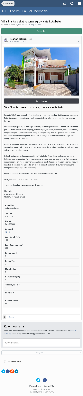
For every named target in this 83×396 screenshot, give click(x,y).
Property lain (36, 25)
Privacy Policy (35, 386)
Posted (18, 41)
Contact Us (49, 386)
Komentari (41, 31)
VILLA (7, 232)
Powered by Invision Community (41, 392)
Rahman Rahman (10, 25)
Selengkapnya (41, 101)
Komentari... (12, 342)
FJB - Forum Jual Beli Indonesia (25, 11)
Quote (11, 317)
